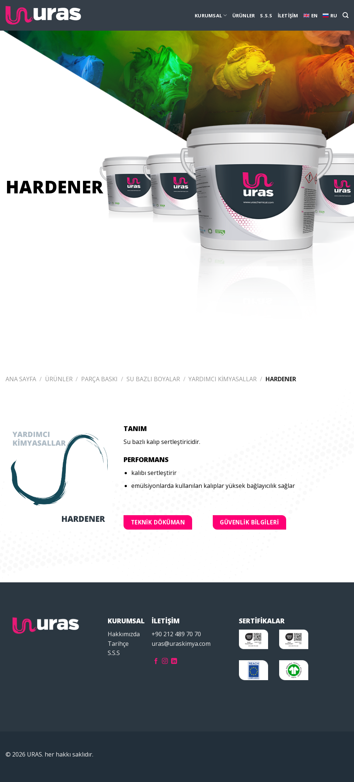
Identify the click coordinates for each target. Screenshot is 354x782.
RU (330, 15)
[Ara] (345, 15)
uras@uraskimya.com (181, 644)
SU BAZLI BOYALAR (153, 379)
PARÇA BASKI (99, 379)
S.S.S (266, 15)
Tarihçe (118, 644)
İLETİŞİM (288, 15)
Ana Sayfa (21, 379)
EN (310, 15)
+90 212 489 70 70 (176, 634)
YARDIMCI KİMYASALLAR (222, 379)
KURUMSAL (211, 15)
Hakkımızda (124, 634)
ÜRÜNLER (243, 15)
